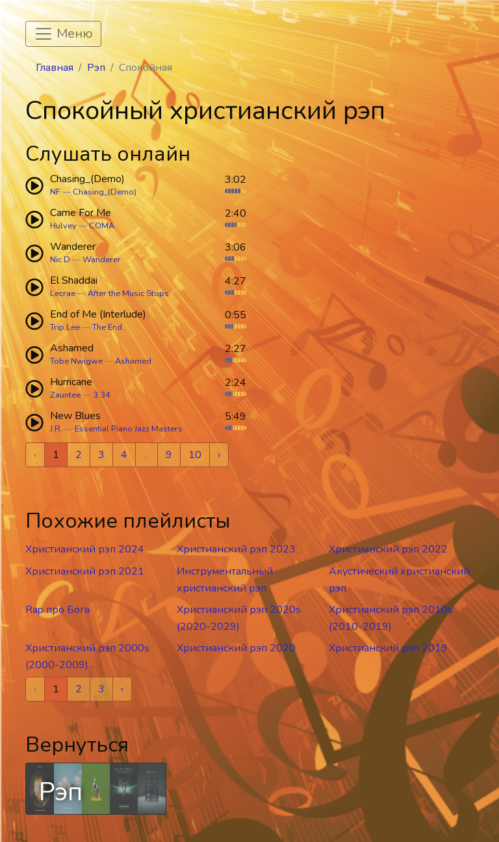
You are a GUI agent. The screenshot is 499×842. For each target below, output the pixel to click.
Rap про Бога (57, 610)
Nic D (60, 259)
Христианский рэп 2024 (84, 549)
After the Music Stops (128, 293)
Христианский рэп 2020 (236, 648)
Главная (54, 68)
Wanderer (102, 259)
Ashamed (133, 361)
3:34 (101, 395)
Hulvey (63, 226)
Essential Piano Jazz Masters (129, 429)
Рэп (96, 68)
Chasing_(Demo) (104, 192)
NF (55, 192)
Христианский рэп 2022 (388, 549)
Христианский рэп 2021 (84, 571)
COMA (101, 226)
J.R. (56, 429)
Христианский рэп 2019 (388, 648)
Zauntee (65, 395)
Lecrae (62, 293)
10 (194, 455)
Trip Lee (65, 327)
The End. (108, 327)
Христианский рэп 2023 (236, 549)
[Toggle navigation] (63, 34)
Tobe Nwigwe (76, 361)
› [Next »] (219, 455)
